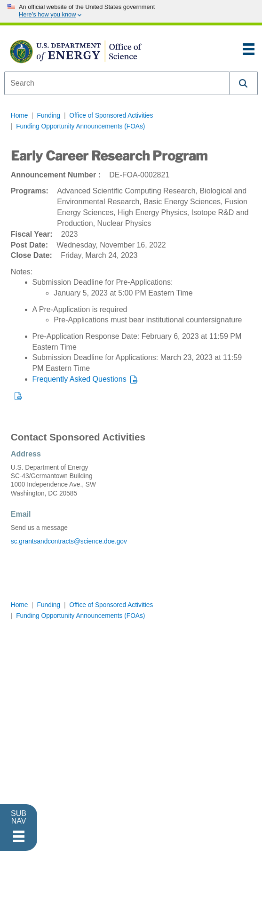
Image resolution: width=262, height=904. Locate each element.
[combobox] (117, 83)
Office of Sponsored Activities (111, 115)
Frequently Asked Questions (79, 379)
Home (19, 115)
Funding (49, 115)
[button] (244, 83)
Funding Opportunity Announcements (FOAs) (80, 126)
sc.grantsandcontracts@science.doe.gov (69, 541)
